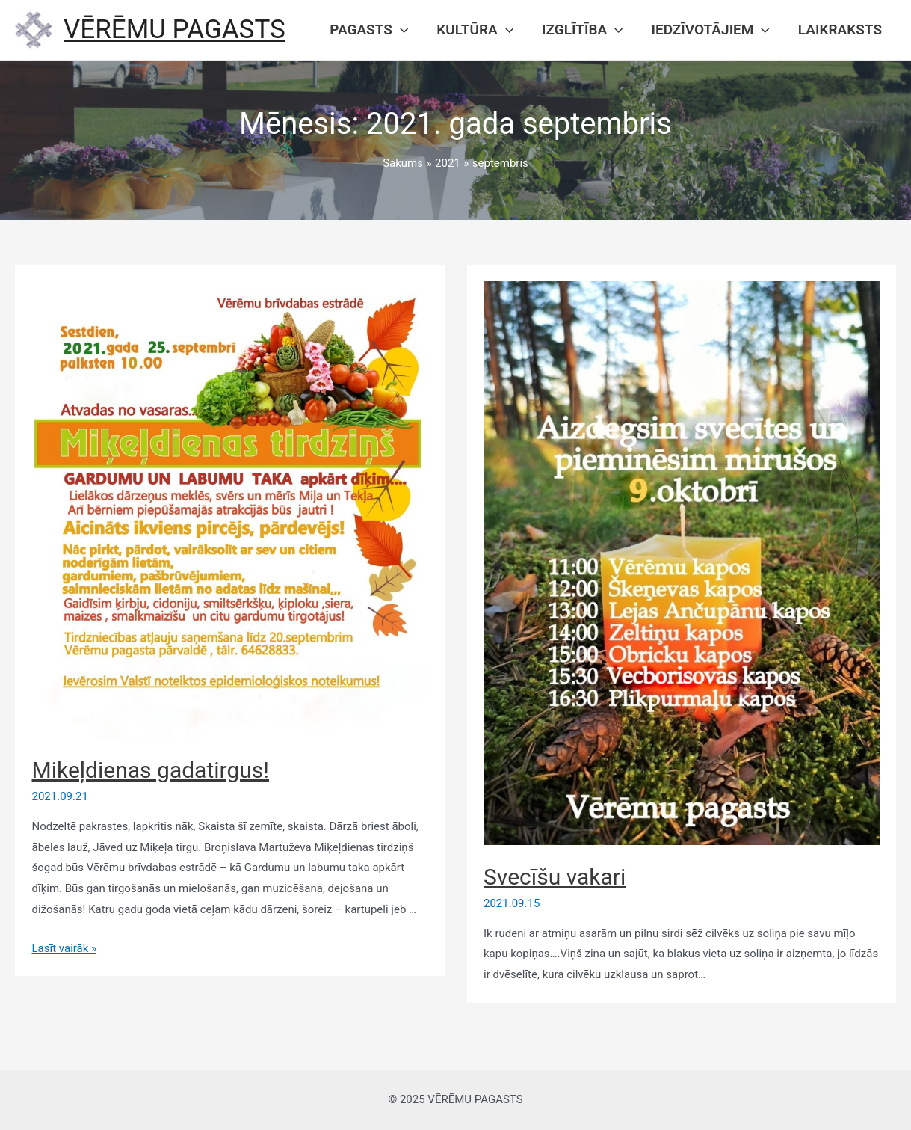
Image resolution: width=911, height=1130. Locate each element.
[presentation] (400, 30)
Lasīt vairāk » (64, 948)
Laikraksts (840, 29)
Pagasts (369, 30)
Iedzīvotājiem (711, 30)
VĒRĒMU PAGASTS (174, 29)
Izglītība (582, 30)
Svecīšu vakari (555, 877)
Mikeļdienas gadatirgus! (151, 770)
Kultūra (474, 30)
